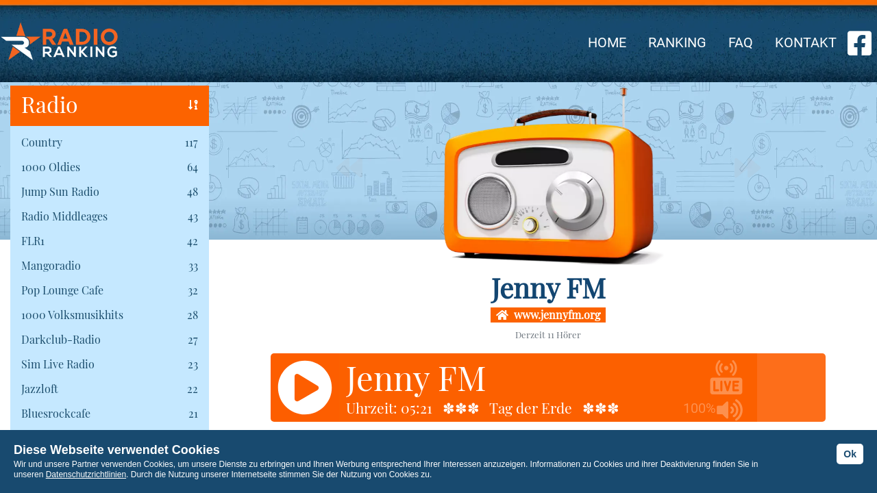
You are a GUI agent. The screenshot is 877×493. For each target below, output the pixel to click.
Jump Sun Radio (60, 191)
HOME (607, 42)
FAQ (740, 42)
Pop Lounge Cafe (62, 290)
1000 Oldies (50, 167)
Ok (849, 453)
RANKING (677, 42)
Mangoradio (51, 265)
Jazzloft (39, 388)
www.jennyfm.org (548, 314)
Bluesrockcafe (55, 413)
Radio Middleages (64, 216)
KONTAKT (806, 42)
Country (41, 142)
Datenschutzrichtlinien (86, 474)
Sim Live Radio (58, 364)
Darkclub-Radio (61, 339)
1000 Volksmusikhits (72, 314)
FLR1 (33, 240)
